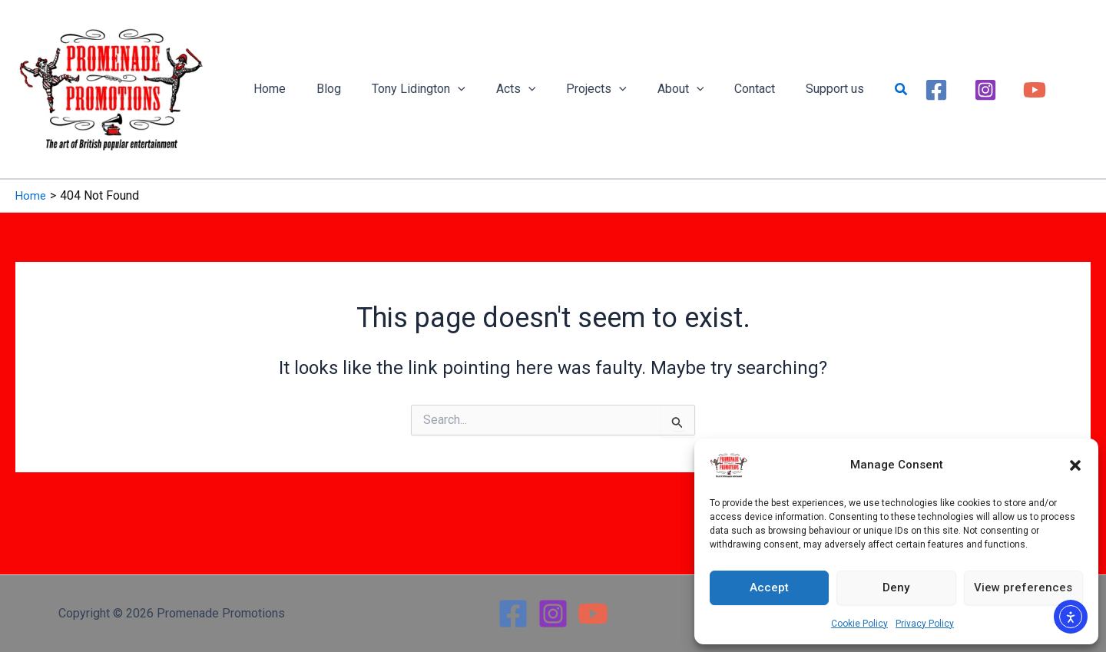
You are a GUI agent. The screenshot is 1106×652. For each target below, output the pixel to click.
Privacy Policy (925, 623)
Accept (769, 587)
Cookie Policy (859, 623)
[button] (1075, 465)
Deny (895, 587)
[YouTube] (989, 89)
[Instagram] (940, 89)
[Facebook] (890, 89)
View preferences (1023, 587)
